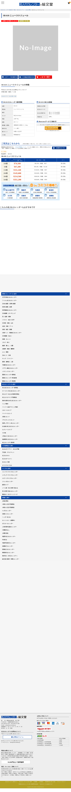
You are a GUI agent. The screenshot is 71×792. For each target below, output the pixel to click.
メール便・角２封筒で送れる (10, 488)
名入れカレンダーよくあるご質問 (25, 781)
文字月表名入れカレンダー (9, 297)
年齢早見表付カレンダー (9, 543)
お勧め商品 (5, 501)
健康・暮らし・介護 (7, 345)
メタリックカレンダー (8, 371)
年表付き (4, 539)
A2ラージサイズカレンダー (9, 478)
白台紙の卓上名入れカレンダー (10, 426)
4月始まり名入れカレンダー (9, 436)
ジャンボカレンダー (7, 481)
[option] (35, 47)
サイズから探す (6, 468)
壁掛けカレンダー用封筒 (9, 381)
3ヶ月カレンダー (6, 510)
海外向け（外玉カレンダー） (10, 555)
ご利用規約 (41, 781)
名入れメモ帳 (5, 462)
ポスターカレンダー (7, 523)
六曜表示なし (5, 530)
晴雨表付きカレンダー (8, 552)
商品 (15, 96)
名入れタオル (5, 455)
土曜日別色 (5, 533)
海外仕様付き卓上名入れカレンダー (12, 400)
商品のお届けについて (7, 750)
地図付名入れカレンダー (9, 536)
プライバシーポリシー (61, 781)
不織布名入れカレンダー (9, 365)
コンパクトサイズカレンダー (10, 471)
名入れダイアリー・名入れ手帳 (7, 96)
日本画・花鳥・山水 (7, 323)
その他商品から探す (7, 445)
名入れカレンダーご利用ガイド (11, 781)
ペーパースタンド (7, 413)
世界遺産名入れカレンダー (9, 310)
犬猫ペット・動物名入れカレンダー (12, 332)
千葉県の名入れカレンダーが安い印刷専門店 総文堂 (28, 784)
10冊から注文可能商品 (8, 504)
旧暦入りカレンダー (7, 514)
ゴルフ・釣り (5, 342)
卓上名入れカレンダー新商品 (10, 387)
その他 (4, 432)
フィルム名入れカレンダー (9, 300)
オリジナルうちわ (7, 465)
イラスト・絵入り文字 (8, 319)
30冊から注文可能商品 (8, 507)
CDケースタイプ (6, 410)
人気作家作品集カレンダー (9, 526)
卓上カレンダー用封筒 (8, 442)
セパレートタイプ (7, 429)
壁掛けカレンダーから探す (9, 293)
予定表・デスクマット (8, 452)
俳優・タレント (6, 339)
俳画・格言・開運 (7, 329)
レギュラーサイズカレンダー (10, 475)
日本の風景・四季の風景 (9, 303)
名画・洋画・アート (7, 326)
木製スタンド (5, 416)
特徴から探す (5, 497)
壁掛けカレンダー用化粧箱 (9, 377)
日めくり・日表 (6, 355)
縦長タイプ (5, 484)
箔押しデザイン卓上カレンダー (10, 423)
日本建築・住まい (7, 336)
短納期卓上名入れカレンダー (10, 439)
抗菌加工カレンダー (7, 546)
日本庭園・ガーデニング (9, 313)
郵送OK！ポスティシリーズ (9, 494)
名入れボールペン (7, 458)
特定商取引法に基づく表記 (50, 781)
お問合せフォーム (17, 737)
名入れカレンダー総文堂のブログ (46, 784)
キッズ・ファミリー (7, 358)
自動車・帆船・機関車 (8, 348)
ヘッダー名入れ (6, 517)
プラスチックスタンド (8, 420)
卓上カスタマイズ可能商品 (9, 397)
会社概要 (35, 781)
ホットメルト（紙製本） (9, 520)
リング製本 (5, 403)
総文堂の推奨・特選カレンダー (10, 559)
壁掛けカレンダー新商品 (9, 374)
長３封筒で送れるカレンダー (10, 491)
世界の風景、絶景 (7, 307)
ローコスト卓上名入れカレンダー (11, 391)
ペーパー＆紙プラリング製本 (10, 407)
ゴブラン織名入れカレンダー (10, 368)
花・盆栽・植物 (6, 316)
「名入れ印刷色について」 (21, 147)
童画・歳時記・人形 (7, 361)
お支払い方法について (42, 716)
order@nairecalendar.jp (15, 742)
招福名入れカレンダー (8, 549)
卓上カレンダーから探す (9, 384)
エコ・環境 (5, 352)
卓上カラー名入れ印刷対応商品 (10, 394)
